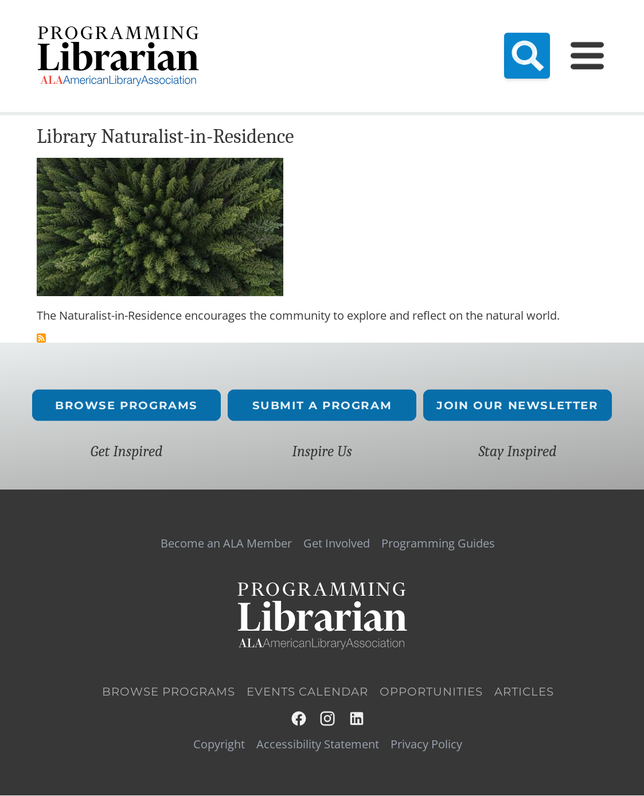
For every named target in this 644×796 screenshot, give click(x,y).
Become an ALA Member (226, 543)
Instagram (328, 718)
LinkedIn (357, 718)
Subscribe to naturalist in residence (41, 338)
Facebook (299, 718)
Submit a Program (322, 404)
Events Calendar (307, 692)
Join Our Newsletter (517, 404)
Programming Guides (438, 543)
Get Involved (336, 543)
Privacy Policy (426, 744)
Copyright (219, 744)
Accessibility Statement (317, 744)
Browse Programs (126, 404)
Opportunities (431, 692)
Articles (524, 692)
